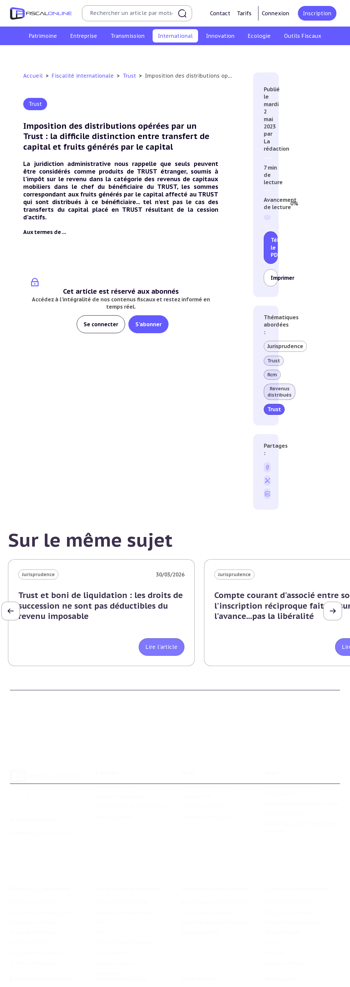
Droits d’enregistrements (125, 921)
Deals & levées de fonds (294, 984)
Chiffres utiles (197, 974)
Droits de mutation (33, 911)
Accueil (33, 75)
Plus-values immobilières (40, 890)
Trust (247, 54)
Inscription (317, 13)
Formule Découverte (204, 770)
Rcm (272, 375)
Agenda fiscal (196, 984)
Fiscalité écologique (121, 960)
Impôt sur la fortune (35, 901)
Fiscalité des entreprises (127, 867)
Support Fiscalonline (119, 780)
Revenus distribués (279, 392)
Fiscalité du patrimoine (40, 867)
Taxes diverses (113, 931)
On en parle (280, 960)
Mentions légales (286, 798)
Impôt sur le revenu (34, 880)
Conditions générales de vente (302, 788)
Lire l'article (161, 647)
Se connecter (101, 324)
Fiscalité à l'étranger (101, 54)
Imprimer (274, 277)
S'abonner (148, 324)
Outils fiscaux (198, 960)
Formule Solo (196, 780)
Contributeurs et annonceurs (129, 791)
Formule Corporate (203, 791)
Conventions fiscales (46, 54)
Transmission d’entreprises (214, 867)
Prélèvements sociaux (36, 931)
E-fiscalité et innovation (41, 960)
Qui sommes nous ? (118, 770)
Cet (99, 911)
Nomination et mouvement (297, 974)
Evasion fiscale (216, 54)
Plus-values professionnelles (215, 880)
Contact (220, 13)
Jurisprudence (285, 346)
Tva (99, 901)
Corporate (107, 951)
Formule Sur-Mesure (204, 800)
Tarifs (244, 13)
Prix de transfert (308, 54)
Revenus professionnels (124, 890)
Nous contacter (113, 800)
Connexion (275, 13)
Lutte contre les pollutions (127, 974)
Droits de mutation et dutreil (215, 901)
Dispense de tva (199, 911)
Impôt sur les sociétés (122, 880)
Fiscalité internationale (83, 75)
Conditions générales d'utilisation (290, 774)
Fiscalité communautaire (162, 54)
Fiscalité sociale (114, 941)
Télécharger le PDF (274, 247)
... (64, 232)
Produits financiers (32, 941)
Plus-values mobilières (208, 890)
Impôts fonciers (29, 921)
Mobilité (271, 54)
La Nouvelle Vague (55, 816)
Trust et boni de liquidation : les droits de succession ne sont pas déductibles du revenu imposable (100, 605)
